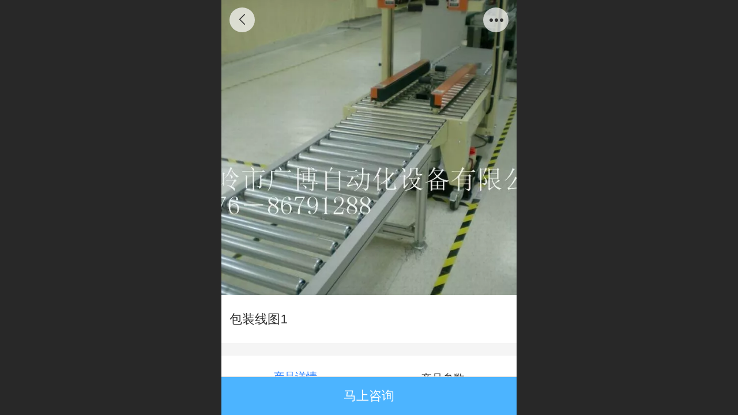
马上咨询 (369, 395)
